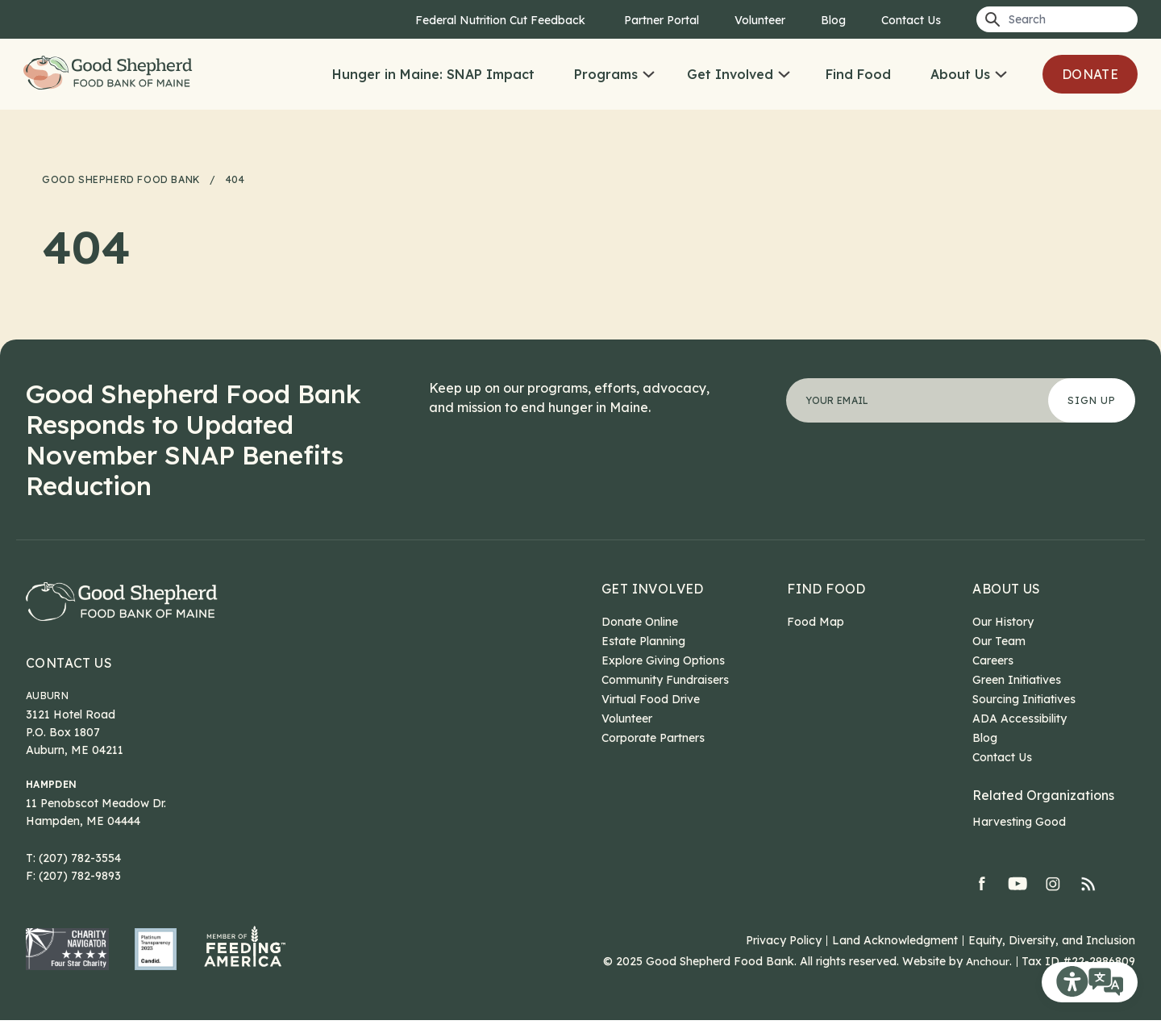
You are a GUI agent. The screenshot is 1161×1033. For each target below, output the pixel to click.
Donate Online (639, 621)
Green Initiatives (1016, 680)
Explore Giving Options (663, 660)
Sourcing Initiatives (1024, 699)
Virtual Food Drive (650, 699)
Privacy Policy (784, 953)
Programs (606, 74)
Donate (1090, 74)
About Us (960, 74)
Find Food (858, 74)
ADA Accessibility (1019, 718)
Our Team (999, 641)
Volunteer (759, 20)
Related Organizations (1043, 795)
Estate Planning (643, 641)
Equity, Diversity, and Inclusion (1051, 953)
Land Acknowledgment (895, 953)
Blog (833, 20)
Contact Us (911, 20)
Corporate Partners (653, 738)
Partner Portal (661, 20)
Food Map (815, 621)
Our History (1003, 621)
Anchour (987, 974)
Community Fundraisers (665, 680)
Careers (992, 660)
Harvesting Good (1019, 821)
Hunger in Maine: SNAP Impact (433, 74)
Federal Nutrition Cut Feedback (502, 20)
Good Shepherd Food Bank (123, 74)
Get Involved (730, 74)
